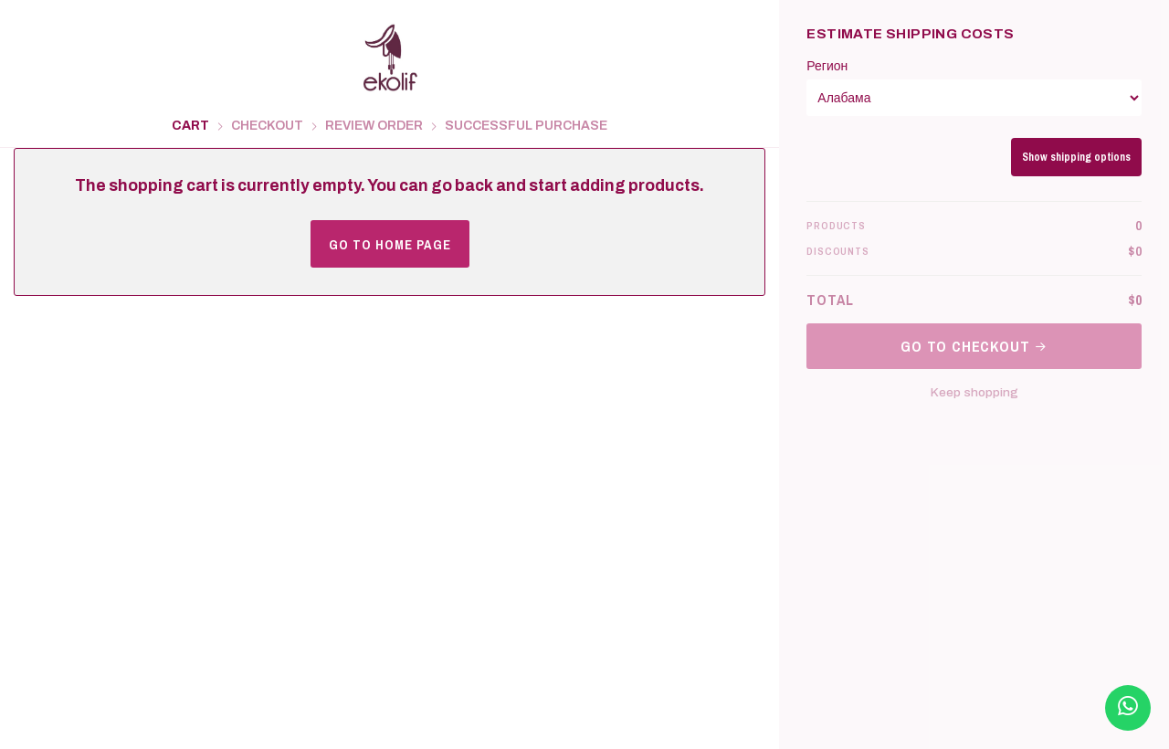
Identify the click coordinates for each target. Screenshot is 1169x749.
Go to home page (390, 244)
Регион (827, 65)
